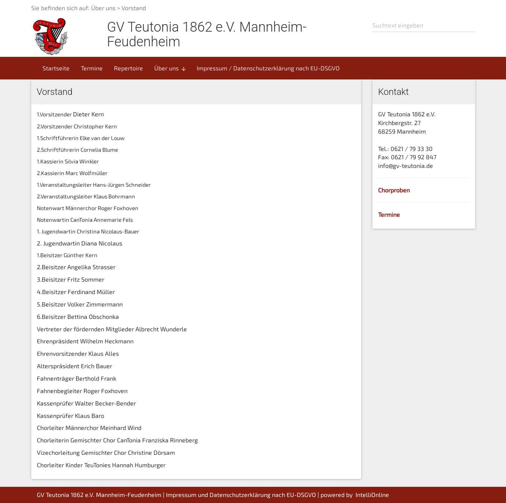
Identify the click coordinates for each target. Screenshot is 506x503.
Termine (92, 68)
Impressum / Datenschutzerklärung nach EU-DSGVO (268, 68)
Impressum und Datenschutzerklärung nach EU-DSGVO (241, 494)
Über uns (170, 68)
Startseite (56, 68)
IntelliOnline (372, 494)
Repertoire (128, 68)
